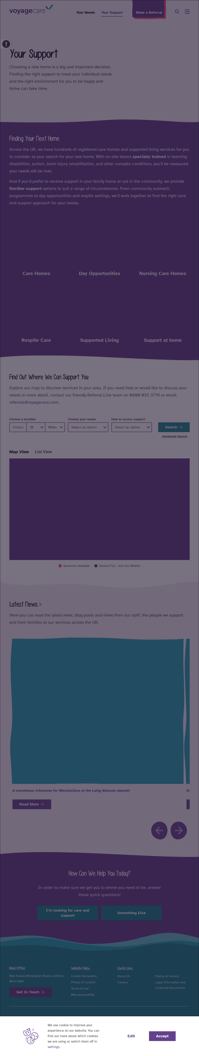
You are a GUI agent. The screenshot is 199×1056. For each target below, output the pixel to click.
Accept (162, 1036)
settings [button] (54, 1047)
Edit (131, 1036)
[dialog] (99, 528)
